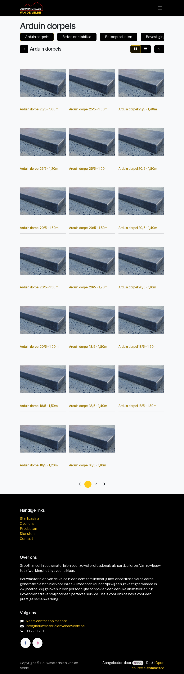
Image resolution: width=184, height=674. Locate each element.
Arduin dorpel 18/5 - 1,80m (88, 346)
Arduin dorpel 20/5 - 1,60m (39, 228)
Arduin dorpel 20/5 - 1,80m (137, 168)
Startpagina (29, 519)
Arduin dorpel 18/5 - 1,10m (87, 465)
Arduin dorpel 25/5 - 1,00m (88, 168)
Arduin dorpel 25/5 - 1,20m (39, 168)
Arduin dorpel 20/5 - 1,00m (39, 346)
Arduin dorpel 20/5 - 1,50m (88, 228)
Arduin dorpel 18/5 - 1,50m (39, 406)
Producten (28, 529)
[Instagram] (37, 643)
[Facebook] (26, 643)
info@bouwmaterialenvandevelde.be (55, 626)
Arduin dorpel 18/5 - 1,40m (88, 406)
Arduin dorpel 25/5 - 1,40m (137, 109)
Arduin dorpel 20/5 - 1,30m (39, 287)
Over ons (27, 524)
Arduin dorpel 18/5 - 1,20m (39, 465)
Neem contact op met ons (46, 621)
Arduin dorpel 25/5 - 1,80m (39, 109)
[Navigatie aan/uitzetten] (160, 8)
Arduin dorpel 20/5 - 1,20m (88, 287)
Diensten (27, 534)
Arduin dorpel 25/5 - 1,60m (88, 109)
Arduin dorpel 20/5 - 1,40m (137, 228)
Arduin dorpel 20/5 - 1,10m (137, 287)
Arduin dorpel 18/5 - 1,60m (137, 346)
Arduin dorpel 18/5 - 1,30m (137, 406)
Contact (26, 539)
